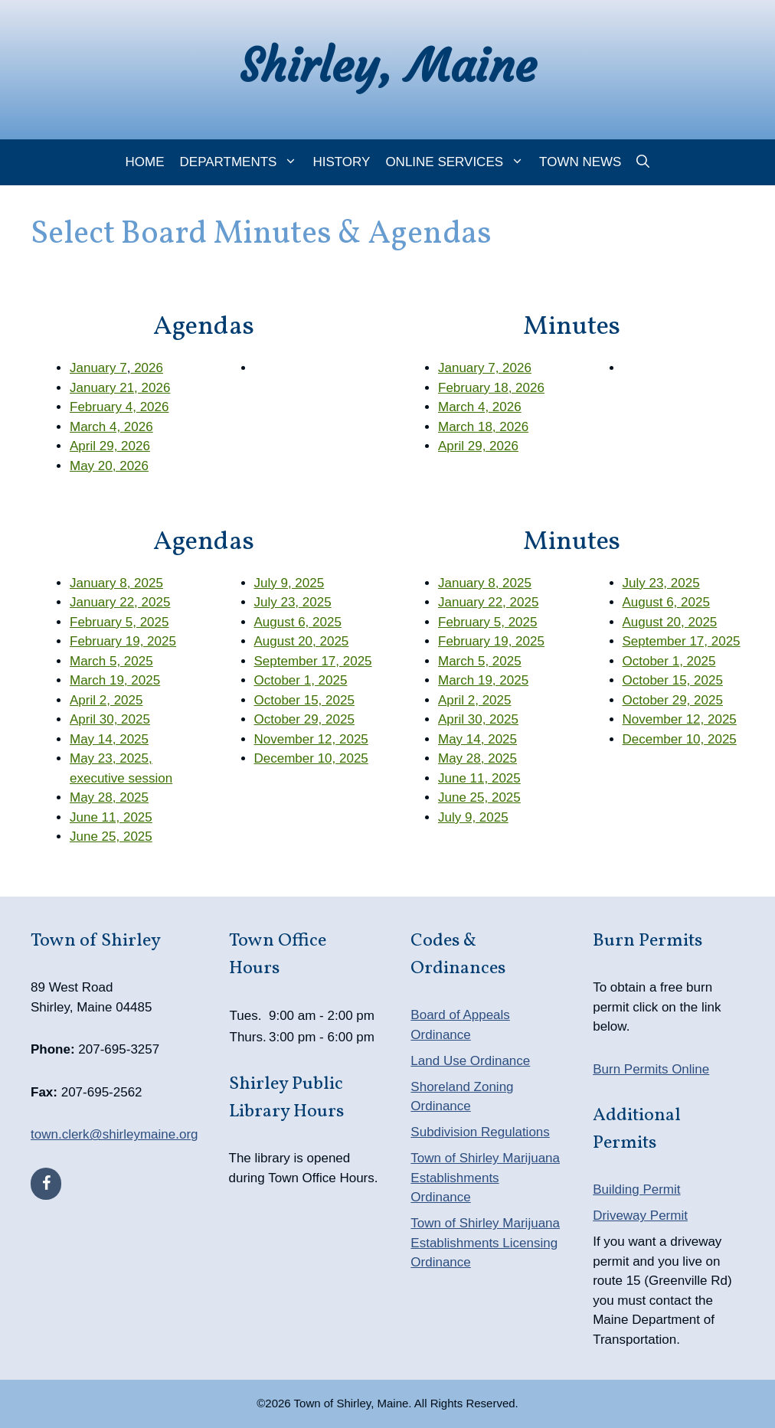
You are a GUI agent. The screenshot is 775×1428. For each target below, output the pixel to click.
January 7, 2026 (484, 368)
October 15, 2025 (304, 700)
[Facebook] (46, 1184)
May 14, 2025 (109, 739)
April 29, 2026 (110, 446)
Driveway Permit (640, 1215)
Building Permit (636, 1189)
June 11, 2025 (111, 817)
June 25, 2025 (111, 836)
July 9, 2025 (289, 583)
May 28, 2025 (109, 797)
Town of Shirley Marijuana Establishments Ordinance (485, 1177)
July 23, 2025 (293, 602)
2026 (146, 368)
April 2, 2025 (106, 700)
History (341, 162)
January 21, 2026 (120, 388)
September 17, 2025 (313, 661)
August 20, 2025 (301, 641)
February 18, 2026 (491, 388)
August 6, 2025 (298, 622)
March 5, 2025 (111, 661)
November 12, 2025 (311, 739)
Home (145, 162)
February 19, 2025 (123, 641)
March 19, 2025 (115, 680)
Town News (580, 162)
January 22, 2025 (120, 602)
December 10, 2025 (311, 758)
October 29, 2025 (304, 719)
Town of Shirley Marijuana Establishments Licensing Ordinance (485, 1243)
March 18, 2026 (483, 427)
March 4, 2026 (111, 427)
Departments (243, 162)
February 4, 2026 (119, 407)
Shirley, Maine (388, 65)
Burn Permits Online (651, 1069)
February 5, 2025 (119, 622)
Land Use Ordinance (470, 1061)
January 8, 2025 (116, 583)
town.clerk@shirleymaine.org (114, 1134)
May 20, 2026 (109, 466)
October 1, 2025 (301, 680)
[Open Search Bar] (643, 162)
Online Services (458, 162)
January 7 (98, 368)
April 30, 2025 (110, 719)
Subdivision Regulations (479, 1132)
